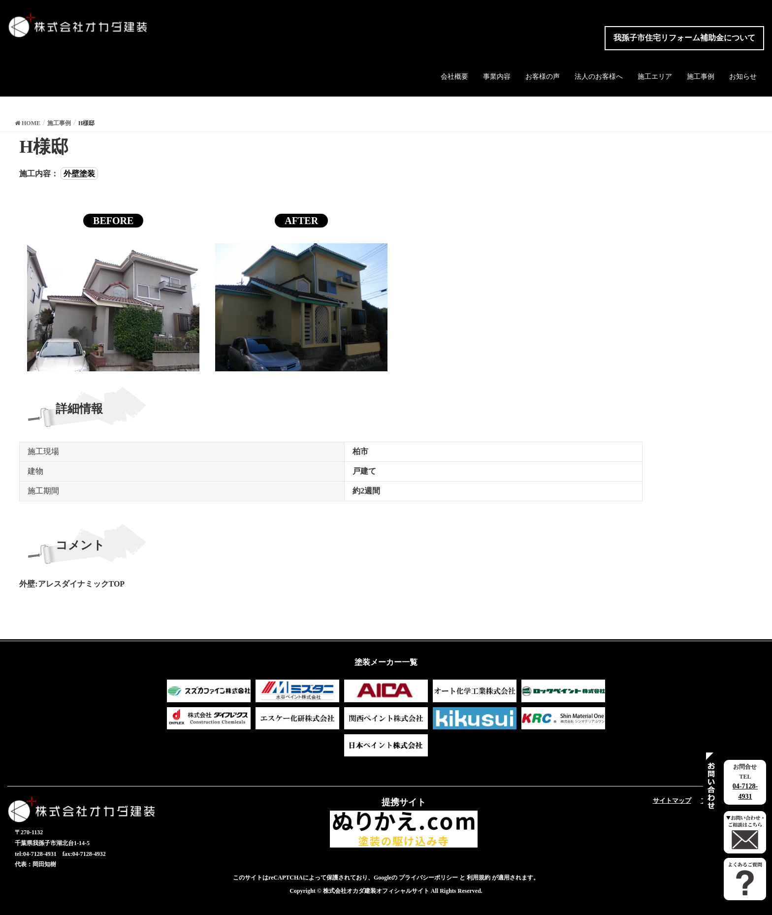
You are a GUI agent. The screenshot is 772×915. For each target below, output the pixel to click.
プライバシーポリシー (428, 877)
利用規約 (478, 877)
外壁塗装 (79, 173)
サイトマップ (672, 800)
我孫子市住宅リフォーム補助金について (684, 37)
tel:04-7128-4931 (36, 853)
